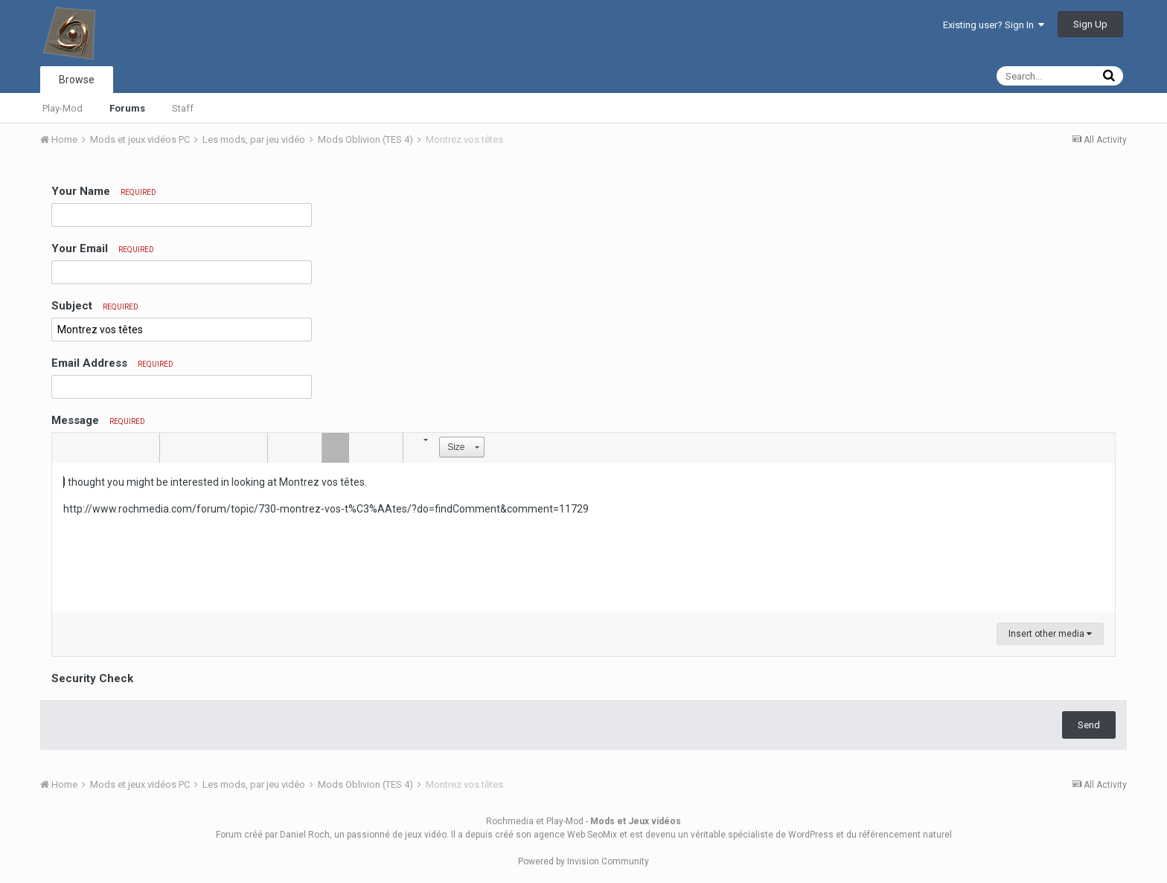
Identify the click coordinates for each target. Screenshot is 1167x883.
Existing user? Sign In (993, 24)
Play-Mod (62, 108)
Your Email (102, 248)
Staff (183, 108)
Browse (77, 80)
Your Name (103, 191)
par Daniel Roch (297, 834)
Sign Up (1090, 24)
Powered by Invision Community (583, 861)
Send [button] (1089, 725)
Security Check (92, 678)
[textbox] (583, 537)
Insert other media (1050, 634)
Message (98, 420)
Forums (127, 108)
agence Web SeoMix (575, 834)
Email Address (112, 363)
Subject (94, 305)
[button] (65, 448)
